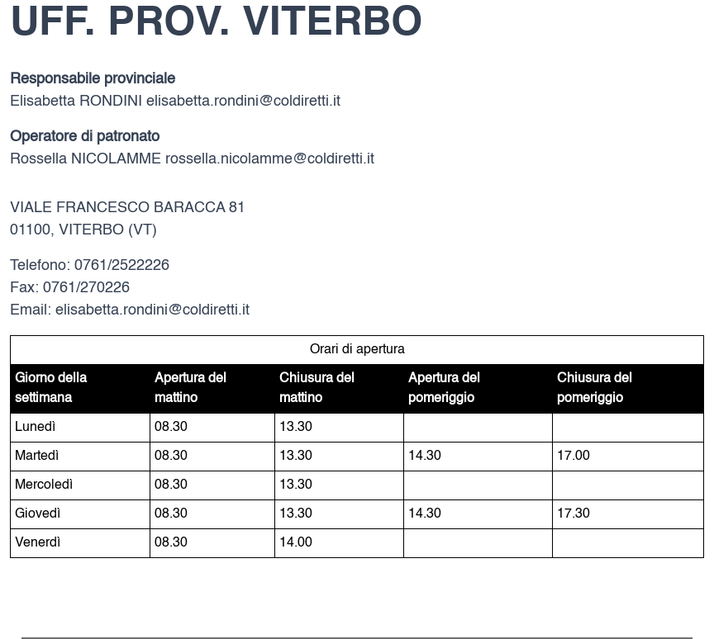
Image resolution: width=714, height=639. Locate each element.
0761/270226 (86, 288)
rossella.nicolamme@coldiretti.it (269, 159)
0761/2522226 (121, 265)
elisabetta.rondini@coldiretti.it (243, 101)
